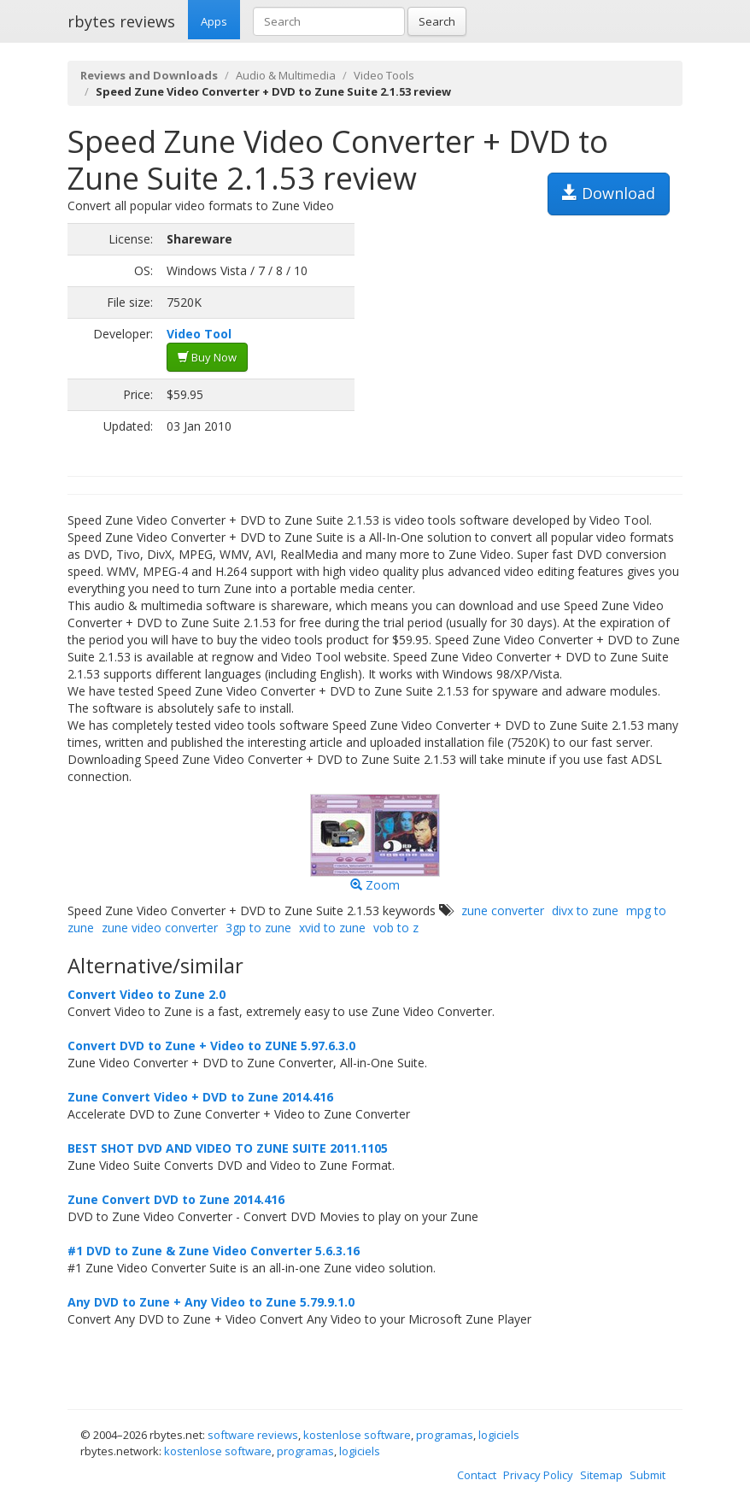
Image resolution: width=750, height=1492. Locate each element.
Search (437, 21)
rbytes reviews (121, 21)
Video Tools (384, 75)
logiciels (498, 1434)
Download (608, 193)
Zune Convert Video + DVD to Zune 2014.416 (200, 1097)
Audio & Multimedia (286, 75)
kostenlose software (357, 1434)
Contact (476, 1475)
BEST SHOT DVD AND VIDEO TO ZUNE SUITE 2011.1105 (227, 1148)
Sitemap (601, 1475)
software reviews (253, 1434)
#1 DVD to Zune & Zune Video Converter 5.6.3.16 (213, 1250)
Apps (214, 21)
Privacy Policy (538, 1475)
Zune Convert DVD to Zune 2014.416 (175, 1199)
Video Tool (199, 334)
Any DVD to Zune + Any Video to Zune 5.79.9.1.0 (210, 1302)
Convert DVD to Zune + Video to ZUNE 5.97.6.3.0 (211, 1045)
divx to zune (585, 910)
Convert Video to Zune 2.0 (146, 994)
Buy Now (207, 357)
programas (444, 1434)
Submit (647, 1475)
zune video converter (160, 927)
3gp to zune (258, 927)
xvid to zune (332, 927)
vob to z (396, 927)
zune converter (502, 910)
